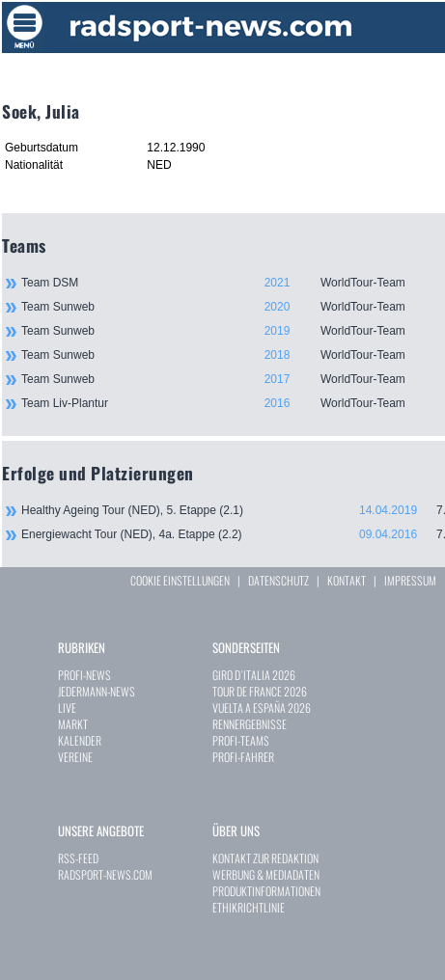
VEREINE (75, 757)
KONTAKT (346, 580)
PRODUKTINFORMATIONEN (266, 891)
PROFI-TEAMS (240, 740)
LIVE (67, 707)
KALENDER (79, 740)
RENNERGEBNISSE (249, 724)
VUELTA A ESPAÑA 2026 (261, 707)
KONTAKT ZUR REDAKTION (265, 858)
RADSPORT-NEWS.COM (105, 874)
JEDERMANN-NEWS (96, 691)
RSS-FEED (78, 858)
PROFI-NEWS (84, 675)
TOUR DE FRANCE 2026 (259, 691)
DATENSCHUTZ (278, 580)
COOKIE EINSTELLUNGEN (180, 580)
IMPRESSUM (410, 580)
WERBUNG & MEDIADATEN (266, 874)
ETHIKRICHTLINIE (248, 907)
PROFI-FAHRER (243, 757)
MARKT (73, 724)
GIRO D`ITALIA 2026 (253, 675)
